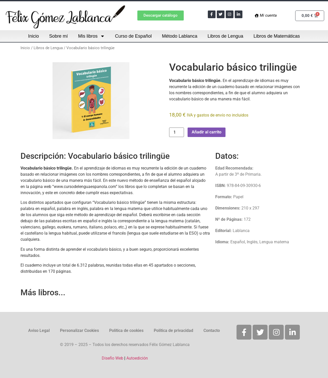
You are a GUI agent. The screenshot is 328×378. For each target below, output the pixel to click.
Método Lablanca (179, 36)
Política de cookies (126, 330)
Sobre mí (58, 36)
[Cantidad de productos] (176, 132)
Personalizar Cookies (79, 330)
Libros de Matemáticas (276, 36)
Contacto (211, 330)
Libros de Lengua (225, 36)
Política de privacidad (173, 330)
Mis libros (91, 36)
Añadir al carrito (206, 132)
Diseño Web (112, 358)
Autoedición (137, 358)
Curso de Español (133, 36)
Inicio (33, 36)
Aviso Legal (39, 330)
